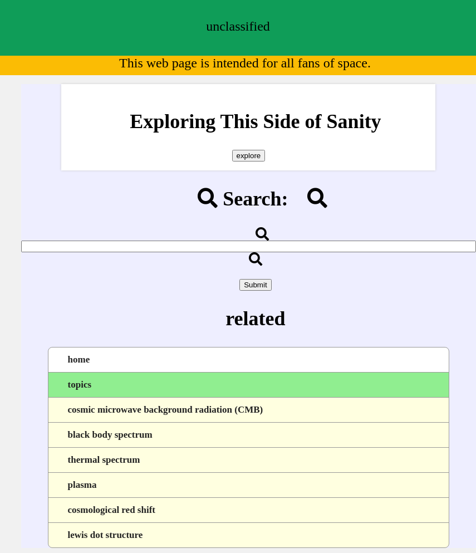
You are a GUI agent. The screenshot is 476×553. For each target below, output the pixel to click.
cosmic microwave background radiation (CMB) (165, 409)
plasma (82, 484)
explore (249, 155)
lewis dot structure (105, 535)
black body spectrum (110, 434)
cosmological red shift (111, 510)
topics (80, 384)
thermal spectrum (104, 459)
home (79, 359)
